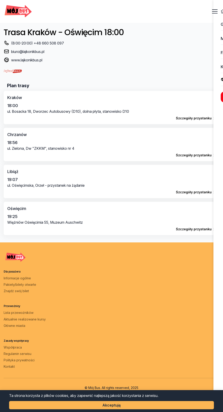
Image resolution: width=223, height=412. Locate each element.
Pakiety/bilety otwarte (20, 284)
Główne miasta (14, 326)
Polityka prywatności (19, 360)
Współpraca (13, 347)
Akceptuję (111, 405)
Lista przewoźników (18, 313)
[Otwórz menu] (214, 11)
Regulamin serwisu (17, 354)
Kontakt (9, 366)
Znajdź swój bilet (16, 291)
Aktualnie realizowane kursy (25, 319)
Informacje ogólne (17, 278)
